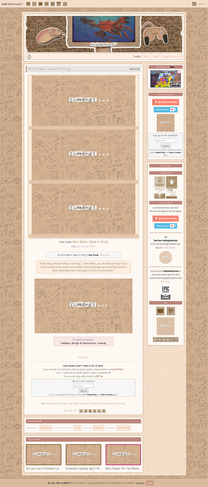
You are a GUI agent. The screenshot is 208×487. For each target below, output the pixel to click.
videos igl (87, 427)
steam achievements (63, 427)
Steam (83, 246)
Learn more (140, 482)
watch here (104, 255)
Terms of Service (106, 394)
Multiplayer (99, 427)
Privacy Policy (91, 394)
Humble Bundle (168, 247)
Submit (155, 56)
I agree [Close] (150, 483)
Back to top (83, 357)
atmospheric (32, 427)
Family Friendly (124, 427)
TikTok (92, 403)
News (110, 403)
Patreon (119, 369)
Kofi (98, 376)
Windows (111, 427)
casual (77, 427)
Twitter (92, 246)
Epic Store (165, 281)
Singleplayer (45, 427)
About (146, 56)
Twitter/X (101, 403)
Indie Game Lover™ (12, 4)
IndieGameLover (51, 403)
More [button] (201, 3)
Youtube (137, 56)
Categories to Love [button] (169, 56)
